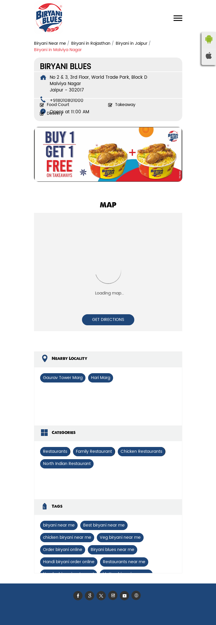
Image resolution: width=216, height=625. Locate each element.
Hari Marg (100, 377)
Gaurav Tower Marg (63, 377)
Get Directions (108, 319)
